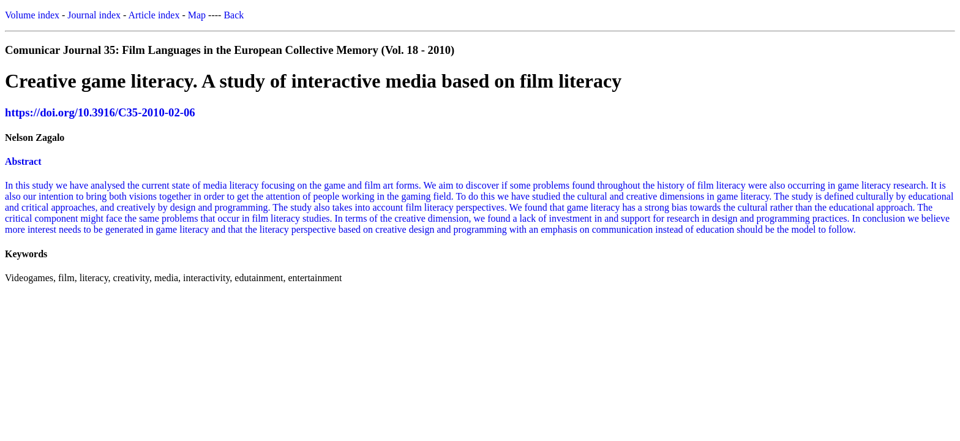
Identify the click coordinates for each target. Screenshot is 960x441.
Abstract (23, 161)
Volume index (32, 15)
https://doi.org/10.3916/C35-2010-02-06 (100, 112)
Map (197, 15)
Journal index (94, 15)
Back (233, 15)
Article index (153, 15)
